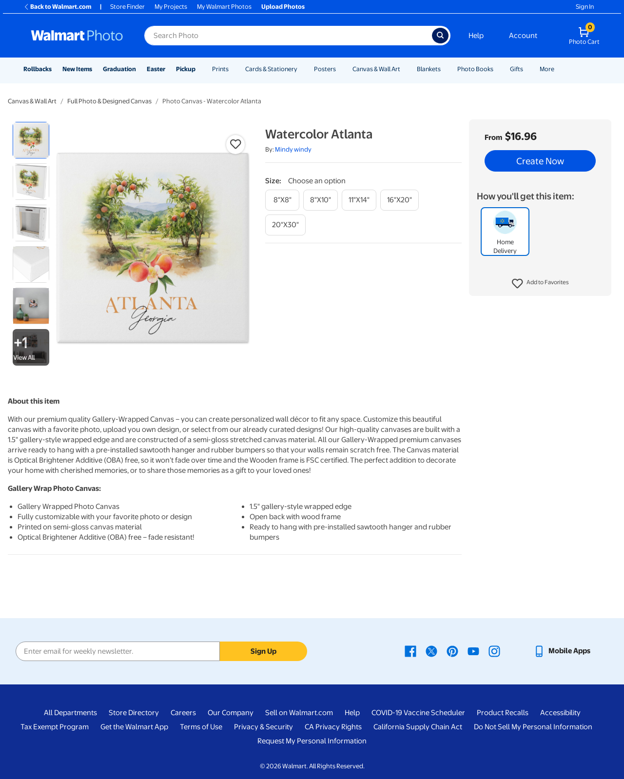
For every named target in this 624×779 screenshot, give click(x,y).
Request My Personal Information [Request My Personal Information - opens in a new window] (312, 741)
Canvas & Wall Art (376, 69)
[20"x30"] (285, 224)
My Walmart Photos (224, 6)
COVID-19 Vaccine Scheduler (418, 712)
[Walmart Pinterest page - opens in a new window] (452, 650)
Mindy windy (293, 149)
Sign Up (263, 651)
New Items (77, 69)
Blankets (429, 69)
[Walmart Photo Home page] (77, 35)
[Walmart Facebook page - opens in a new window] (410, 650)
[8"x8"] (282, 200)
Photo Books (475, 69)
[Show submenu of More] (559, 69)
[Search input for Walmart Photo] (288, 35)
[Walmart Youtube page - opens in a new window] (473, 650)
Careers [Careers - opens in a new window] (183, 712)
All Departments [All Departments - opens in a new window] (70, 712)
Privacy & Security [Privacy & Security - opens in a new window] (263, 726)
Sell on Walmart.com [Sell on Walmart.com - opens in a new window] (299, 712)
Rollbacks (37, 69)
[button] (540, 283)
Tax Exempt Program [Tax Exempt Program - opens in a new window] (54, 726)
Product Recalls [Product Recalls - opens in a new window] (502, 712)
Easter (156, 69)
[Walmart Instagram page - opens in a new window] (494, 650)
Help (476, 35)
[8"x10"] (320, 200)
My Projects (171, 6)
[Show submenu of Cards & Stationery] (302, 69)
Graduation (119, 69)
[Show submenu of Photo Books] (498, 69)
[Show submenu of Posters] (340, 69)
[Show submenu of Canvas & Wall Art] (405, 69)
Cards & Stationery (271, 69)
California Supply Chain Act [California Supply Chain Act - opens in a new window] (417, 726)
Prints (220, 69)
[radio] (31, 140)
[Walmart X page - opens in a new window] (431, 650)
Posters (325, 69)
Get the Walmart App (134, 726)
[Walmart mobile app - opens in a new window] (561, 650)
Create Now (540, 161)
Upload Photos (283, 6)
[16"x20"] (399, 200)
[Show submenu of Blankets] (445, 69)
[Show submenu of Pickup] (200, 69)
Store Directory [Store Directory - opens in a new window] (134, 712)
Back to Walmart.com (57, 6)
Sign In (585, 6)
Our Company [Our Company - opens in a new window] (231, 712)
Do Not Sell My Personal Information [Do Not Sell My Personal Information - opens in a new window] (533, 726)
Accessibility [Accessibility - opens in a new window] (560, 712)
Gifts (516, 69)
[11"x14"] (359, 200)
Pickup (185, 69)
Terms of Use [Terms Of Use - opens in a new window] (201, 726)
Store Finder (127, 6)
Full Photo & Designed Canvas (109, 101)
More (547, 69)
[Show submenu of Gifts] (527, 69)
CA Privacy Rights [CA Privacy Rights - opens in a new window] (333, 726)
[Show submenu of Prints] (233, 69)
